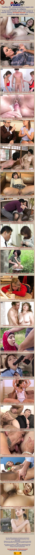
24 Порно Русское (19, 12)
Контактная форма (12, 549)
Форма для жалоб (23, 549)
